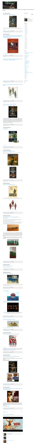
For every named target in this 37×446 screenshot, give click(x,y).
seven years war (7, 101)
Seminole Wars (26, 71)
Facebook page (4, 347)
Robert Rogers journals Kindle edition (9, 104)
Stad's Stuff (6, 327)
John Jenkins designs (9, 222)
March (25, 38)
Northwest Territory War (27, 66)
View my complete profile (30, 21)
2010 (25, 47)
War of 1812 (8, 330)
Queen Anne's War (5, 348)
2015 (25, 43)
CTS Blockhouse (6, 290)
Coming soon (5, 128)
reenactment (26, 70)
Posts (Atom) (7, 412)
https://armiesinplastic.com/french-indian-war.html (8, 221)
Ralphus (29, 18)
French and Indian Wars (20, 348)
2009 (25, 48)
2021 (25, 28)
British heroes (26, 57)
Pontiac (25, 67)
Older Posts (21, 411)
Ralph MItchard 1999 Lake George (9, 14)
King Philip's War (26, 63)
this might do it (13, 105)
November (26, 31)
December (26, 30)
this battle (10, 267)
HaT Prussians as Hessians (8, 273)
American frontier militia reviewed (9, 319)
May (25, 36)
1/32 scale (5, 262)
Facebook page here (15, 360)
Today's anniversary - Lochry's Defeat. (10, 440)
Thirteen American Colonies (10, 349)
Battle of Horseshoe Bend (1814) (9, 151)
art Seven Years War (6, 213)
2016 (25, 42)
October (25, 32)
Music (25, 65)
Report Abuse (26, 80)
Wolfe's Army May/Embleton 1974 (9, 184)
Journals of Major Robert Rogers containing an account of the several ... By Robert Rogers (12, 59)
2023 (25, 26)
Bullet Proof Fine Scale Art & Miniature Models (11, 356)
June (25, 35)
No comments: (8, 124)
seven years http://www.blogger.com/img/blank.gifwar (29, 72)
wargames (26, 76)
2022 (25, 27)
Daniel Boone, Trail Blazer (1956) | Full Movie (8, 414)
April (25, 37)
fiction (25, 58)
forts (25, 59)
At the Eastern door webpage (6, 406)
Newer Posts (4, 411)
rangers (5, 56)
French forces (26, 60)
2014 (25, 44)
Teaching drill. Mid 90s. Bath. (9, 433)
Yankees (25, 78)
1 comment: (8, 55)
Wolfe (25, 77)
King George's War (26, 62)
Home (13, 411)
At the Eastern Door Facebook (6, 405)
